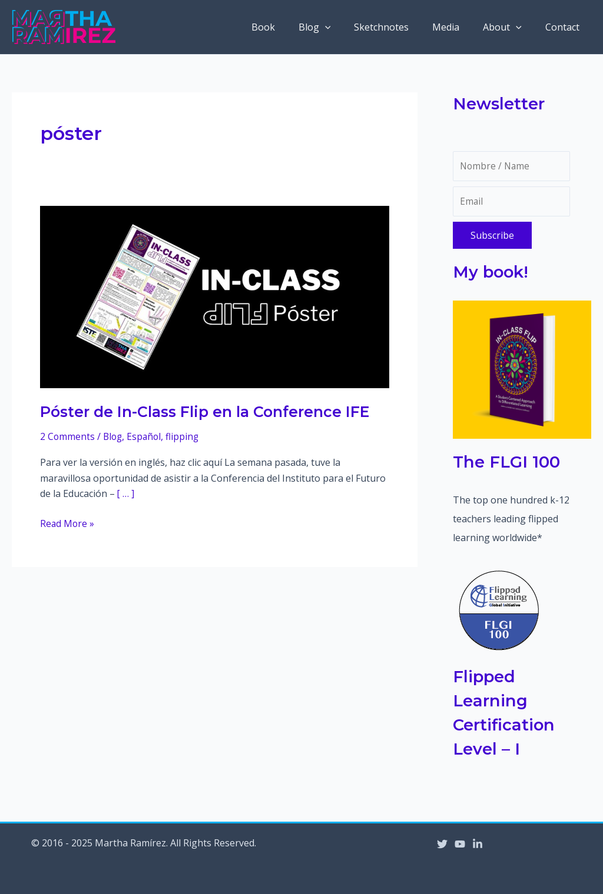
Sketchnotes (397, 27)
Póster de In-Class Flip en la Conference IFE (209, 411)
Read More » (67, 523)
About (509, 27)
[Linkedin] (477, 844)
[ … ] (126, 493)
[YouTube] (460, 844)
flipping (186, 436)
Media (457, 27)
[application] (346, 27)
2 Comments (67, 436)
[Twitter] (442, 844)
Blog (336, 27)
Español (146, 436)
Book (289, 27)
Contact (565, 27)
